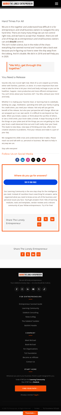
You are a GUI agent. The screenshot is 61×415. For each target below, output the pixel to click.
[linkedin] (23, 160)
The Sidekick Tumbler (30, 321)
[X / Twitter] (39, 289)
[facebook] (17, 160)
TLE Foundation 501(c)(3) (51, 408)
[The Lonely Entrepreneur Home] (30, 274)
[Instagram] (22, 289)
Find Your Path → (30, 388)
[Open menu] (56, 4)
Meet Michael (30, 340)
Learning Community (30, 308)
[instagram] (28, 160)
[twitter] (38, 160)
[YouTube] (33, 289)
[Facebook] (39, 219)
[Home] (18, 3)
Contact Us (30, 362)
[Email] (39, 224)
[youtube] (44, 160)
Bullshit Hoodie (30, 325)
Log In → (37, 395)
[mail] (33, 160)
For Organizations (30, 349)
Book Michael (30, 344)
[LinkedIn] (52, 219)
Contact (36, 408)
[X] (45, 219)
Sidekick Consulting (30, 313)
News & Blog (31, 317)
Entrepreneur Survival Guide (30, 304)
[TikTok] (44, 289)
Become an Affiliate (30, 357)
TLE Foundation (30, 353)
